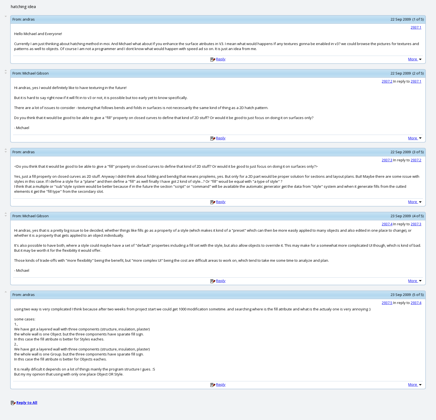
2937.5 (387, 302)
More (415, 58)
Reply (221, 58)
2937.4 (387, 223)
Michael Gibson (36, 73)
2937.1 (416, 27)
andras (29, 19)
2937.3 (387, 159)
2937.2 (387, 81)
